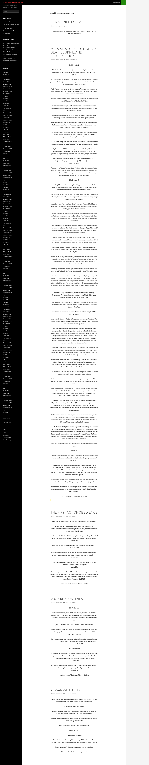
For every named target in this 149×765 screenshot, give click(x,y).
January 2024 (6, 139)
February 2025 (7, 108)
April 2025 (6, 103)
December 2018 (7, 285)
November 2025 (7, 86)
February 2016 (7, 367)
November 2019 (7, 259)
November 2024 (7, 115)
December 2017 (7, 314)
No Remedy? (6, 22)
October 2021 (6, 204)
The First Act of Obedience (74, 512)
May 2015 (5, 388)
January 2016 (6, 369)
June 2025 (5, 98)
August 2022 (6, 180)
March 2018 (6, 307)
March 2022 (6, 192)
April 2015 (6, 390)
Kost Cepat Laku (7, 54)
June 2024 (5, 127)
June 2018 (5, 299)
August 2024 (6, 122)
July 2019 (5, 268)
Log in (4, 432)
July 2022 (5, 182)
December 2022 (7, 170)
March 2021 (6, 220)
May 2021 (5, 216)
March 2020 (6, 249)
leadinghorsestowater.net (13, 2)
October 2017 (6, 319)
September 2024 (7, 120)
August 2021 (6, 208)
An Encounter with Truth (9, 31)
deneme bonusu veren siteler (10, 46)
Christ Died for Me (66, 22)
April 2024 (6, 132)
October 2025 (6, 89)
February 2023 (7, 165)
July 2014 (5, 412)
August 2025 (6, 93)
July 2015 (5, 383)
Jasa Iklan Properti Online (9, 50)
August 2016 (6, 352)
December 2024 (7, 113)
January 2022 (6, 196)
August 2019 (6, 266)
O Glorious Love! (7, 28)
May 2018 (5, 302)
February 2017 (7, 338)
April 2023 (6, 161)
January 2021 (6, 225)
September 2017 (7, 321)
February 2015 (7, 395)
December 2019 (7, 256)
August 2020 (6, 237)
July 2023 (5, 153)
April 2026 (6, 74)
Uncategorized (7, 422)
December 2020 (7, 228)
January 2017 (6, 340)
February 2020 (7, 252)
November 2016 (7, 345)
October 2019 (6, 261)
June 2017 (5, 328)
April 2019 (6, 275)
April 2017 (6, 333)
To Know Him (6, 33)
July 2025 (5, 96)
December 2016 (7, 343)
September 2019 (7, 264)
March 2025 (6, 105)
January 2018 (6, 311)
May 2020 (5, 244)
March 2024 (6, 134)
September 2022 (7, 177)
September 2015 (7, 379)
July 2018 (5, 297)
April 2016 (6, 362)
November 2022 (7, 172)
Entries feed (6, 435)
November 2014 (7, 402)
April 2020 (6, 247)
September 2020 (7, 235)
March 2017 (6, 335)
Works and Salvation (13, 43)
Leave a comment (71, 26)
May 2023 (5, 158)
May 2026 (5, 72)
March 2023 (6, 163)
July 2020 (5, 240)
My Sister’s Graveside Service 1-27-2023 (10, 60)
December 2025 (7, 84)
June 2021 (5, 213)
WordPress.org (7, 440)
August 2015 (6, 381)
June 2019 (5, 271)
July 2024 (5, 125)
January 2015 (6, 398)
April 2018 (6, 304)
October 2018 (6, 290)
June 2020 (5, 242)
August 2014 (6, 410)
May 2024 (5, 129)
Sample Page (116, 2)
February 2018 (7, 309)
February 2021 (7, 223)
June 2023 (5, 156)
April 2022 (6, 189)
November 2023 (7, 144)
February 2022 (7, 194)
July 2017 (5, 326)
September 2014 (7, 407)
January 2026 (6, 81)
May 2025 (5, 101)
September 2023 (7, 149)
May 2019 (5, 273)
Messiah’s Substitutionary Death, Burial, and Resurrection (73, 52)
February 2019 (7, 280)
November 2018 (7, 287)
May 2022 (5, 187)
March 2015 (6, 393)
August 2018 (6, 295)
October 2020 (6, 232)
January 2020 (6, 254)
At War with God (65, 690)
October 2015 (6, 376)
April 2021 (6, 218)
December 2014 (7, 400)
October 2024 (6, 117)
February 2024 (7, 137)
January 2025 (6, 110)
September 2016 (7, 350)
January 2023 (6, 168)
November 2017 (7, 316)
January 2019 (6, 283)
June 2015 (5, 386)
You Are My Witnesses (69, 599)
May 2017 (5, 331)
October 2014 (6, 405)
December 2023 (7, 141)
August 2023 (6, 151)
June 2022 (5, 184)
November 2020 (7, 230)
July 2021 (5, 211)
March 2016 (6, 364)
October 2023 (6, 146)
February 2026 (7, 79)
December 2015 (7, 371)
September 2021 (7, 206)
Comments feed (7, 437)
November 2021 (7, 201)
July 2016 (5, 355)
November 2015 (7, 374)
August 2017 (6, 323)
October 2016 (6, 347)
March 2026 (6, 77)
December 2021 (7, 199)
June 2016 (5, 357)
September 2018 (7, 292)
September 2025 (7, 91)
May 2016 (5, 359)
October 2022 (6, 175)
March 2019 (6, 278)
